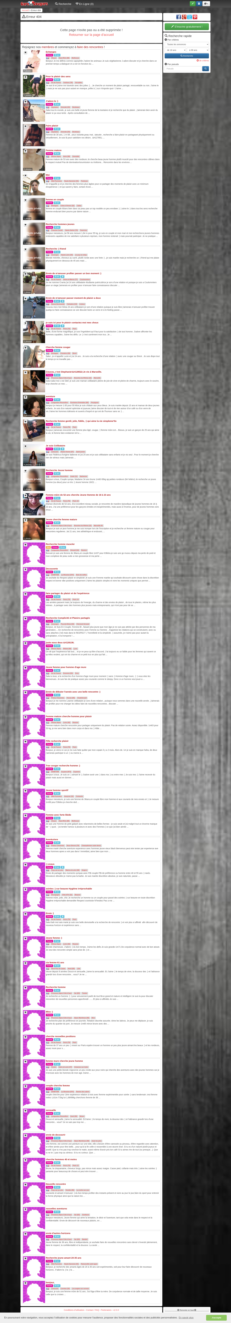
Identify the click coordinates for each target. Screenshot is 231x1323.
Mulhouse (75, 58)
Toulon (84, 993)
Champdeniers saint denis (91, 846)
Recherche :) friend (56, 248)
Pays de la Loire (57, 870)
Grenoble (75, 156)
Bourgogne (55, 895)
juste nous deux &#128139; (60, 642)
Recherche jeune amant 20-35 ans (63, 1258)
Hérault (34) (74, 550)
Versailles (78, 83)
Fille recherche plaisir (57, 741)
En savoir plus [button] (186, 1317)
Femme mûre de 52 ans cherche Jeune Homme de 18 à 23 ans (78, 495)
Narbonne (83, 476)
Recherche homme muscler (60, 544)
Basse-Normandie (58, 304)
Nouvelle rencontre (56, 1184)
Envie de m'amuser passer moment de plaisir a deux (73, 298)
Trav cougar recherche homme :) (63, 765)
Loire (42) (66, 722)
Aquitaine (54, 107)
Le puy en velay (81, 255)
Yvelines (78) (68, 83)
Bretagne (54, 206)
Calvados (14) (72, 304)
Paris (74, 329)
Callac (79, 206)
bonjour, (50, 1282)
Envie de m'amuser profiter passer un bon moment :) (73, 273)
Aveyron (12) (69, 796)
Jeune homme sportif (57, 790)
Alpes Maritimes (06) (81, 1018)
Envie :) (50, 913)
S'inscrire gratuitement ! (186, 26)
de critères (203, 60)
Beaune (77, 895)
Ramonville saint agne (89, 1264)
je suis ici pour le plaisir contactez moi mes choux (72, 322)
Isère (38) (66, 156)
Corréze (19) (65, 1289)
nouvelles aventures (56, 1208)
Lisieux (82, 304)
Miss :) (49, 1011)
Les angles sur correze (80, 1289)
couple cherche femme (58, 1085)
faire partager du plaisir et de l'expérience (67, 593)
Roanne (75, 722)
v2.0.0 (116, 1310)
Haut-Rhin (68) (64, 58)
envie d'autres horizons (58, 1233)
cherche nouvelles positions (61, 1036)
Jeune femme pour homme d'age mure (66, 667)
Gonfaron (85, 1215)
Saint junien (80, 452)
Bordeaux (75, 107)
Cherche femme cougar (58, 347)
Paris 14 (76, 599)
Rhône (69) (67, 649)
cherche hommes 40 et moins (61, 1159)
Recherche (63, 3)
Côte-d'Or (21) (67, 895)
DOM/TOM (55, 575)
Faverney (83, 230)
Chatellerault (82, 698)
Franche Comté (57, 230)
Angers (84, 870)
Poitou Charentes (57, 698)
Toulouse (84, 181)
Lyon (75, 649)
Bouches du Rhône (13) (82, 378)
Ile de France (56, 83)
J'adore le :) (52, 101)
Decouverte (52, 568)
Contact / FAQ (92, 1310)
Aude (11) (73, 476)
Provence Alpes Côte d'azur (61, 378)
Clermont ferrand (82, 624)
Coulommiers (85, 279)
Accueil (25, 10)
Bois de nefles (81, 575)
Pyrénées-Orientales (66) (79, 403)
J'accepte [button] (216, 1318)
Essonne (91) (68, 673)
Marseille (97, 378)
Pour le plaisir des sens (58, 76)
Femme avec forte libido (58, 815)
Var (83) (77, 993)
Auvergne (54, 255)
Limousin (54, 452)
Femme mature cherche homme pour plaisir (69, 716)
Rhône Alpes (56, 156)
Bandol (85, 1239)
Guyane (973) (66, 772)
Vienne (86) (71, 698)
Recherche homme (56, 987)
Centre (53, 1067)
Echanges (51, 52)
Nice (93, 1018)
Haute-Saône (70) (71, 230)
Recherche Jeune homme (59, 470)
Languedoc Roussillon (59, 403)
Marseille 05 (98, 526)
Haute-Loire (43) (67, 255)
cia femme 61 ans (55, 962)
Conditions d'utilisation (74, 1310)
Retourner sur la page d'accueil (91, 35)
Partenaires (106, 1310)
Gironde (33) (65, 107)
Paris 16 (76, 501)
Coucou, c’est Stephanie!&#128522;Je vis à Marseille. (74, 372)
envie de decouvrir (55, 1134)
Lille (78, 969)
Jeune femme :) (54, 938)
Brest (75, 353)
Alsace (53, 58)
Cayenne (76, 772)
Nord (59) (71, 969)
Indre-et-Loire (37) (65, 1067)
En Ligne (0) (85, 3)
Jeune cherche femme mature (61, 519)
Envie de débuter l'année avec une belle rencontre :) (73, 691)
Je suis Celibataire (55, 445)
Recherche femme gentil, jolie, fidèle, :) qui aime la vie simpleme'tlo (81, 421)
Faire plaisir (52, 125)
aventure (50, 396)
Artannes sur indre (81, 1067)
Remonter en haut (186, 1310)
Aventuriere (52, 839)
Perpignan (95, 403)
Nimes (82, 1116)
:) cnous (50, 864)
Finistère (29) (65, 353)
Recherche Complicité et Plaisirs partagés (68, 618)
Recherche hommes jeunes (60, 224)
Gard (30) (73, 1116)
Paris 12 (76, 1165)
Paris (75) (66, 329)
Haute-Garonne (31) (71, 181)
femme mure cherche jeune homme (64, 1061)
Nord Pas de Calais (58, 969)
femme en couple (55, 199)
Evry (77, 673)
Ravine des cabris (82, 1092)
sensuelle (51, 1110)
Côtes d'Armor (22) (67, 206)
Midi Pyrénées (56, 181)
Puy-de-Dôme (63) (67, 624)
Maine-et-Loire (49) (72, 870)
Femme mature (54, 150)
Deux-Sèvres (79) (73, 846)
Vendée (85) (70, 1190)
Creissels (79, 796)
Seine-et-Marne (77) (70, 279)
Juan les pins (97, 1141)
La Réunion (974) (67, 575)
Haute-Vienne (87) (67, 452)
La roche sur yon (83, 1190)
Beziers (84, 550)
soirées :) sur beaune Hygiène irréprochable (69, 888)
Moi (48, 175)
